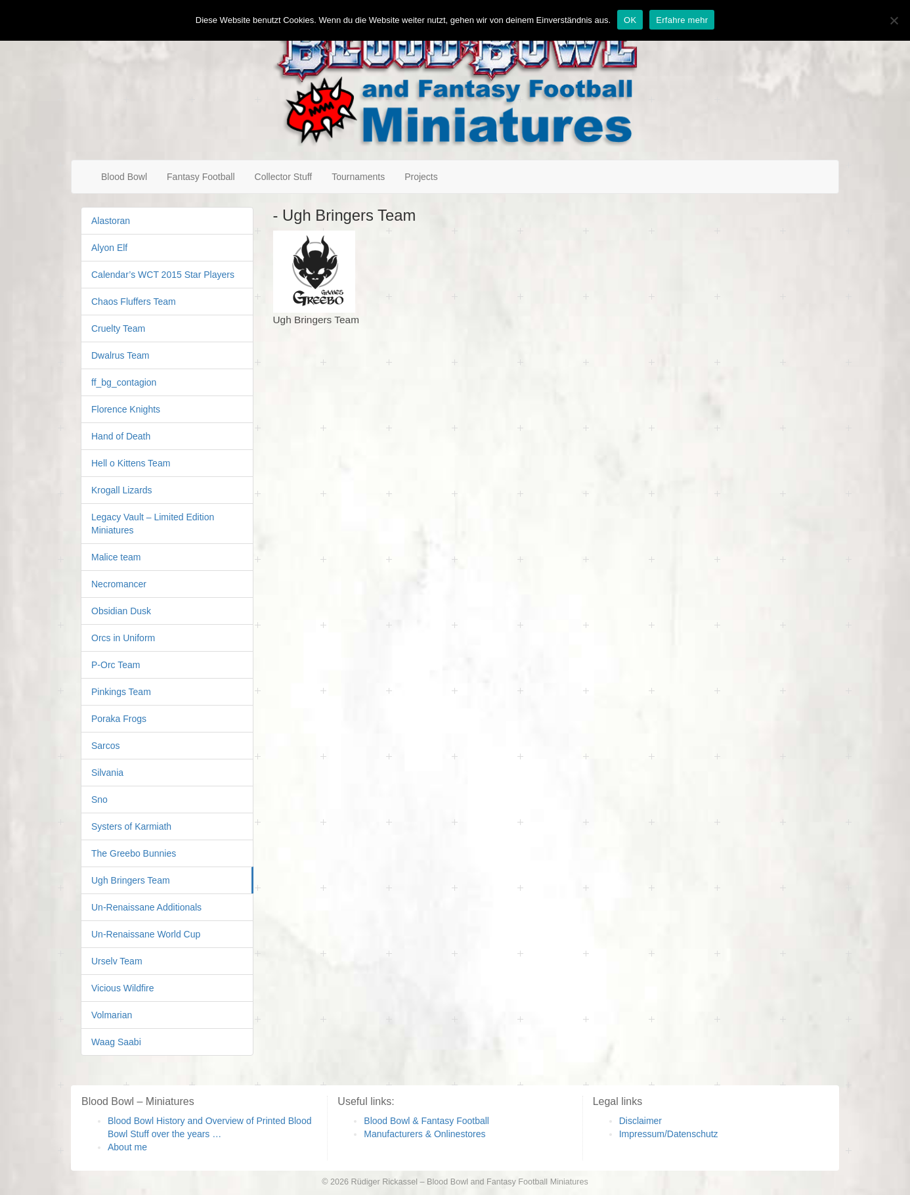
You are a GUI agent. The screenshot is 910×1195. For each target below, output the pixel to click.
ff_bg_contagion (123, 382)
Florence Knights (125, 409)
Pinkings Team (121, 692)
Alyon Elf (109, 247)
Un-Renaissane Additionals (146, 907)
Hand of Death (120, 436)
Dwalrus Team (120, 355)
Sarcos (105, 745)
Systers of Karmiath (131, 826)
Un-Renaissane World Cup (145, 934)
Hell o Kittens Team (130, 463)
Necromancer (118, 584)
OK (630, 20)
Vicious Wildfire (122, 988)
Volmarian (111, 1015)
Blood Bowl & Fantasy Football (426, 1121)
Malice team (116, 557)
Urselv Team (116, 961)
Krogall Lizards (121, 490)
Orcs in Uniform (123, 638)
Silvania (107, 772)
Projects (421, 176)
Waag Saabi (116, 1042)
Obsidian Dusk (121, 611)
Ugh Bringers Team (130, 880)
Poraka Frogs (118, 718)
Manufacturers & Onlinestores (424, 1134)
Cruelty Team (118, 328)
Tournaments (358, 176)
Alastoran (110, 220)
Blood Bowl (124, 176)
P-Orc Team (115, 665)
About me (127, 1147)
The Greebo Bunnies (133, 853)
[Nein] (893, 20)
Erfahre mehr (682, 20)
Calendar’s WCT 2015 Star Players (162, 274)
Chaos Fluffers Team (133, 301)
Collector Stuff (284, 176)
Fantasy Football (201, 176)
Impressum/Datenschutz (668, 1134)
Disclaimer (640, 1121)
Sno (99, 799)
